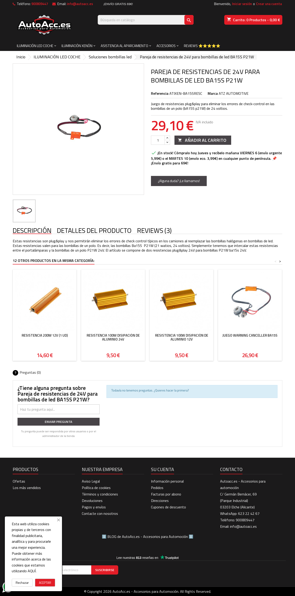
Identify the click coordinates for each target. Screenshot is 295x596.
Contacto (231, 469)
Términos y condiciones (100, 494)
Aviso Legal (91, 481)
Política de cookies (96, 487)
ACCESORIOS (166, 45)
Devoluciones (92, 500)
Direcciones (160, 500)
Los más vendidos (27, 487)
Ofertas (19, 481)
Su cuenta (162, 469)
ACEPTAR (45, 582)
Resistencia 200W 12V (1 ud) (45, 335)
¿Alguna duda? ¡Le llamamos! (179, 181)
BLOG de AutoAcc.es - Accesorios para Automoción (147, 536)
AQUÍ (32, 571)
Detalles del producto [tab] (94, 230)
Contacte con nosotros (100, 513)
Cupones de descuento (168, 507)
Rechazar (22, 582)
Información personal (167, 481)
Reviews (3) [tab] (154, 230)
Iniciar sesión (242, 3)
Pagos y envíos (94, 507)
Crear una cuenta (269, 3)
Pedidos (157, 487)
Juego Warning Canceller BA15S (249, 335)
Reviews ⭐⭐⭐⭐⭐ (202, 45)
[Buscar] (146, 20)
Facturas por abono (166, 494)
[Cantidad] (158, 140)
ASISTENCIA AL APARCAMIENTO (124, 45)
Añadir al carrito (202, 140)
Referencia (159, 93)
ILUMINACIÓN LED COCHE (35, 45)
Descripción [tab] (32, 230)
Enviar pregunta (58, 421)
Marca (213, 93)
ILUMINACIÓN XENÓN (77, 45)
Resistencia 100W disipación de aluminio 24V (113, 337)
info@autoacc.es (80, 3)
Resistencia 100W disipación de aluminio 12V (181, 337)
